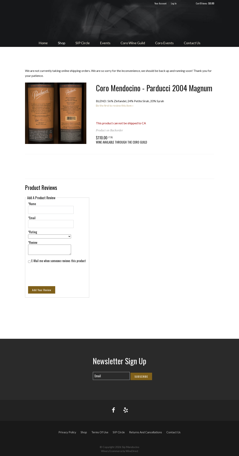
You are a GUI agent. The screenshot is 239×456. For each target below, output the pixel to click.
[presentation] (57, 272)
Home (43, 43)
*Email (32, 218)
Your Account (160, 3)
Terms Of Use (99, 432)
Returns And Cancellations (145, 432)
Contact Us (192, 43)
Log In (174, 3)
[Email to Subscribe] (111, 376)
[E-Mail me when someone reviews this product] (29, 261)
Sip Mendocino (120, 22)
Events (105, 43)
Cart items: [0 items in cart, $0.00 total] (205, 3)
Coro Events (164, 43)
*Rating (32, 232)
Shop (61, 43)
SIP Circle (82, 43)
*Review (32, 242)
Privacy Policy (67, 432)
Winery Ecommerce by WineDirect (119, 451)
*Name (32, 204)
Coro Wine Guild (133, 43)
